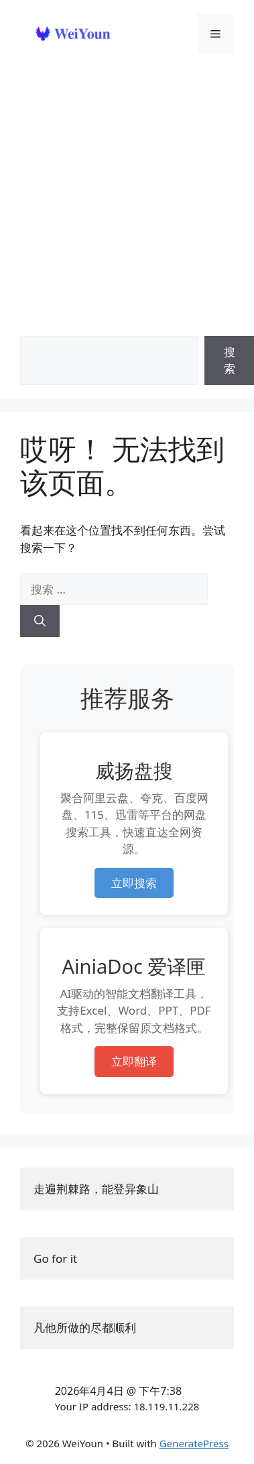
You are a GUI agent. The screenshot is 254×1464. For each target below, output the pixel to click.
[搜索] (40, 621)
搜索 (229, 360)
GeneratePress (194, 1443)
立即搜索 (134, 883)
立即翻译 (134, 1061)
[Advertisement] (125, 186)
